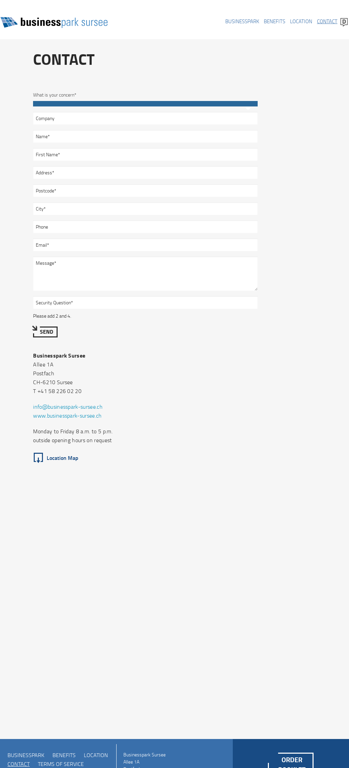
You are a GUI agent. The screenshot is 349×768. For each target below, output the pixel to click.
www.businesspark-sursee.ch (67, 415)
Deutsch (344, 22)
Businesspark (242, 21)
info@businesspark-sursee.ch (68, 406)
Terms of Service (61, 764)
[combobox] (145, 103)
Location (301, 21)
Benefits (274, 21)
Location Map (62, 458)
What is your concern (54, 93)
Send (46, 331)
